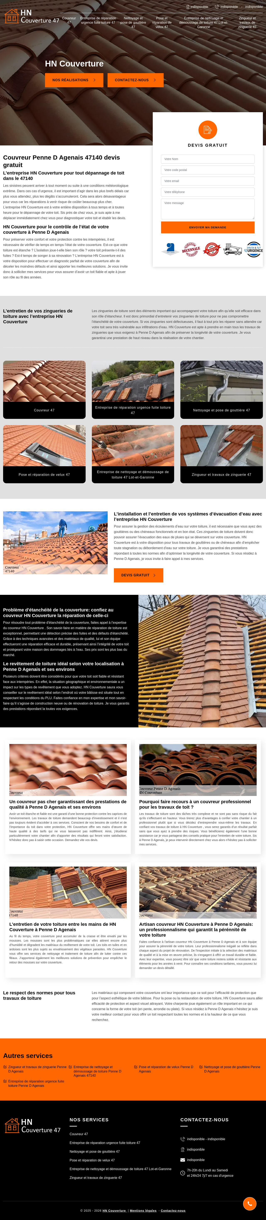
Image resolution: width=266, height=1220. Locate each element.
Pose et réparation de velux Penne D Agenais (166, 1069)
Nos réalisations (74, 80)
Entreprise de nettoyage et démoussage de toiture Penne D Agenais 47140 (97, 1071)
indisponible (229, 7)
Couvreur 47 (69, 20)
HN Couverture (115, 1210)
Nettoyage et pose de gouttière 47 (133, 22)
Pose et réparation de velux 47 (162, 22)
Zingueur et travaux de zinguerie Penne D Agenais (37, 1069)
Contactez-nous (135, 80)
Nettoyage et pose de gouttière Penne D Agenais (232, 1069)
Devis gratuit (138, 575)
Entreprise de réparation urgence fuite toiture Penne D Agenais (36, 1083)
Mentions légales (143, 1210)
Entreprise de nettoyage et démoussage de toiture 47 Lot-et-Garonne (203, 22)
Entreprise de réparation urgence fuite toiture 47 (98, 20)
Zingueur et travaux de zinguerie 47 (247, 22)
